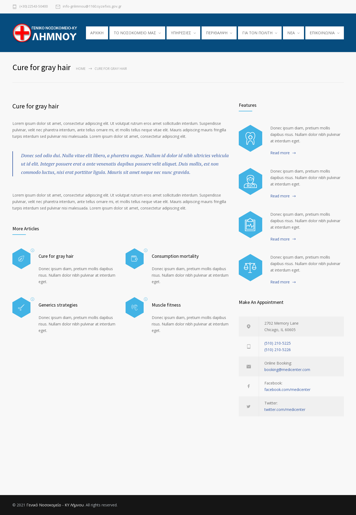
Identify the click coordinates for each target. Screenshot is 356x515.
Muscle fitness (166, 305)
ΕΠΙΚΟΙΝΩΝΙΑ (322, 32)
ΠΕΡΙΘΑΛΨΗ (216, 32)
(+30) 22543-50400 (33, 7)
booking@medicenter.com (287, 369)
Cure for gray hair (35, 106)
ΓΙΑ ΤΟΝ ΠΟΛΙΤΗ (257, 32)
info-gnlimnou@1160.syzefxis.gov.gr (92, 7)
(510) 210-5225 (277, 343)
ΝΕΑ (291, 32)
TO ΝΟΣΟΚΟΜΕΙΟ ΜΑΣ (135, 32)
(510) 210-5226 (277, 349)
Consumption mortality (175, 256)
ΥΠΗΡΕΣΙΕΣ (181, 32)
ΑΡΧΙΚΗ (96, 32)
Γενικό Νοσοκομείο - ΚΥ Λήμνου (55, 504)
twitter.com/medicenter (284, 409)
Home (80, 68)
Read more (280, 152)
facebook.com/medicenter (287, 389)
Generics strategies (58, 305)
